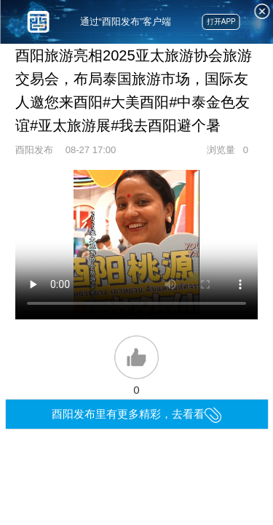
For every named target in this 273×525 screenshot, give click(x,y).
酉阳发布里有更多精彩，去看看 (136, 414)
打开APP (221, 22)
